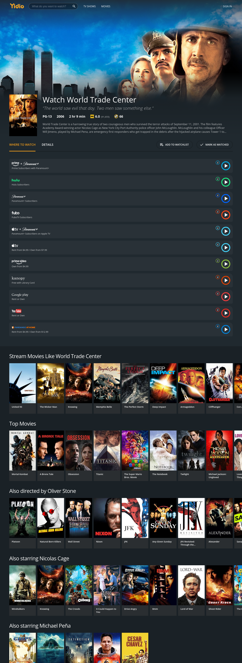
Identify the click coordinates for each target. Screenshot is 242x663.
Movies (105, 6)
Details (47, 144)
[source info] (217, 163)
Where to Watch (22, 144)
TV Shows (89, 6)
